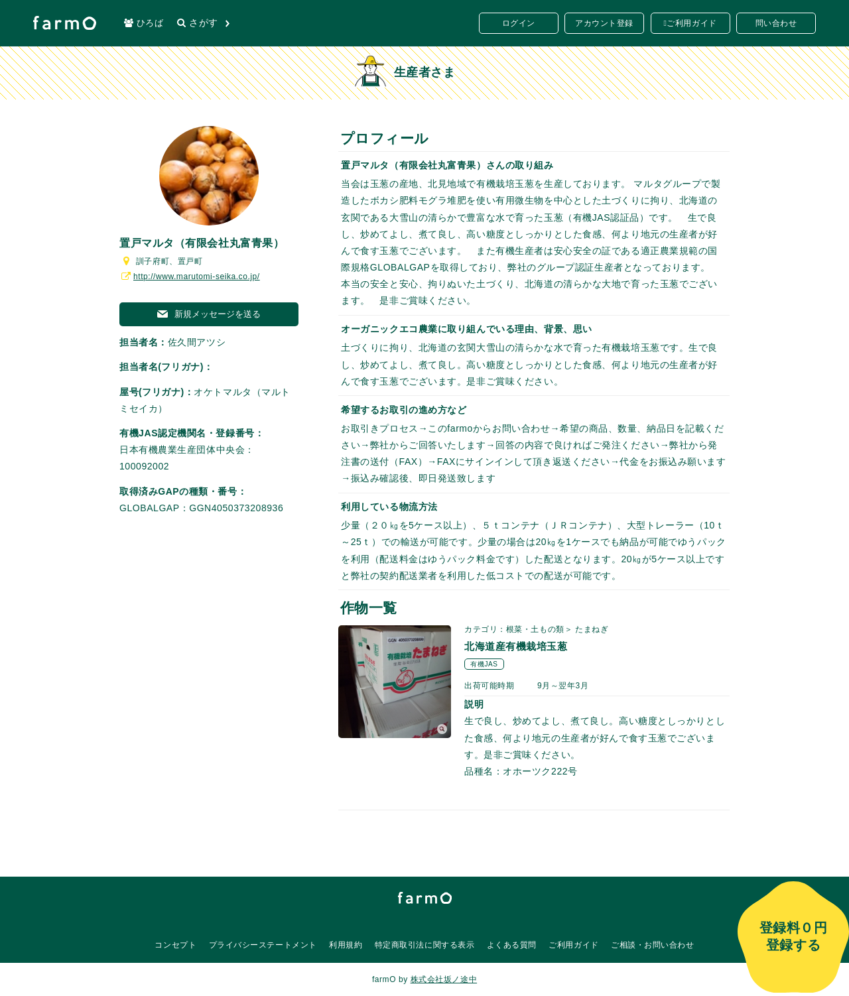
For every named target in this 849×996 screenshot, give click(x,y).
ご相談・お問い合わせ (652, 945)
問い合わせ (776, 23)
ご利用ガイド (691, 23)
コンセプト (175, 945)
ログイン (518, 23)
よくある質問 (512, 945)
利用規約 (345, 945)
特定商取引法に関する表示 (425, 945)
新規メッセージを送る (209, 314)
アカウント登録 (604, 23)
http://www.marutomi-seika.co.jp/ (189, 276)
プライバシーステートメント (263, 945)
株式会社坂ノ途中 (444, 979)
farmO (425, 898)
